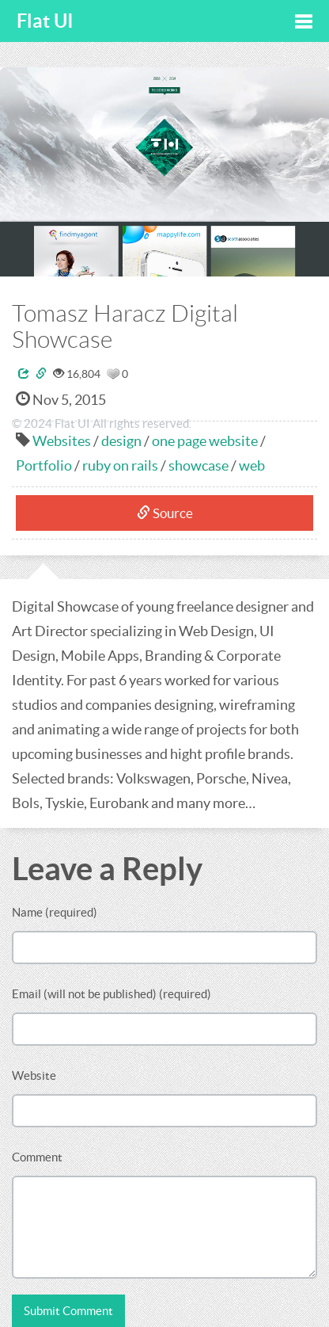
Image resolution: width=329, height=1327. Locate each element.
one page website (205, 441)
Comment (37, 1157)
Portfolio (44, 465)
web (252, 465)
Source (165, 513)
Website (34, 1075)
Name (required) (54, 912)
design (121, 441)
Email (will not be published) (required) (111, 994)
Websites (61, 441)
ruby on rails (120, 465)
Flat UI (45, 21)
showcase (198, 465)
